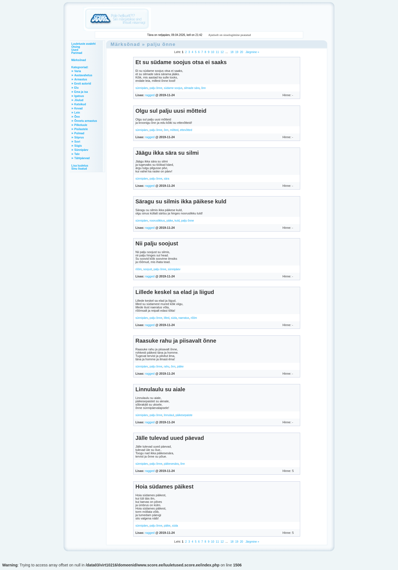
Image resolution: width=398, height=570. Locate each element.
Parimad (76, 52)
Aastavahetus (83, 75)
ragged (150, 95)
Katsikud (80, 104)
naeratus (183, 317)
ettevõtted (186, 130)
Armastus (80, 79)
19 (236, 52)
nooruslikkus (157, 220)
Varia (77, 71)
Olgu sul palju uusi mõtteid (170, 111)
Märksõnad (78, 60)
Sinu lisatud (79, 168)
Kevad (78, 108)
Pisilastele (81, 129)
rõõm (138, 269)
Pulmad (79, 133)
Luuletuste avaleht (83, 43)
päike (169, 220)
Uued (74, 49)
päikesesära (171, 463)
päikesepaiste (184, 415)
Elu (76, 87)
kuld (177, 220)
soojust (147, 269)
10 (212, 52)
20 (241, 52)
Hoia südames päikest (164, 487)
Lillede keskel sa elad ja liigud (174, 292)
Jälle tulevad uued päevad (169, 438)
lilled (166, 317)
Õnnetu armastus (85, 120)
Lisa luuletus (79, 165)
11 (217, 52)
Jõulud (78, 100)
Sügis (78, 145)
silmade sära (192, 88)
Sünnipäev (81, 149)
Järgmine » (252, 52)
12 (222, 52)
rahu (166, 366)
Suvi (77, 141)
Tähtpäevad (82, 158)
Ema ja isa (81, 91)
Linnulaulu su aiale (160, 389)
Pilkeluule (80, 125)
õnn (203, 88)
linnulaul (169, 415)
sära (166, 178)
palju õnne (161, 44)
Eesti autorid (82, 83)
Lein (77, 112)
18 (232, 52)
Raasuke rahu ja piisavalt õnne (175, 341)
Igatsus (79, 96)
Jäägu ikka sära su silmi (167, 153)
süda (174, 317)
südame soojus (173, 88)
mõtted (174, 130)
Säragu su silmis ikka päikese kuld (180, 201)
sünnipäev (141, 88)
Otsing (75, 46)
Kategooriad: (79, 67)
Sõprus (79, 137)
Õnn (77, 116)
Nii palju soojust (156, 243)
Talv (77, 154)
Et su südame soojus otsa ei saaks (181, 62)
